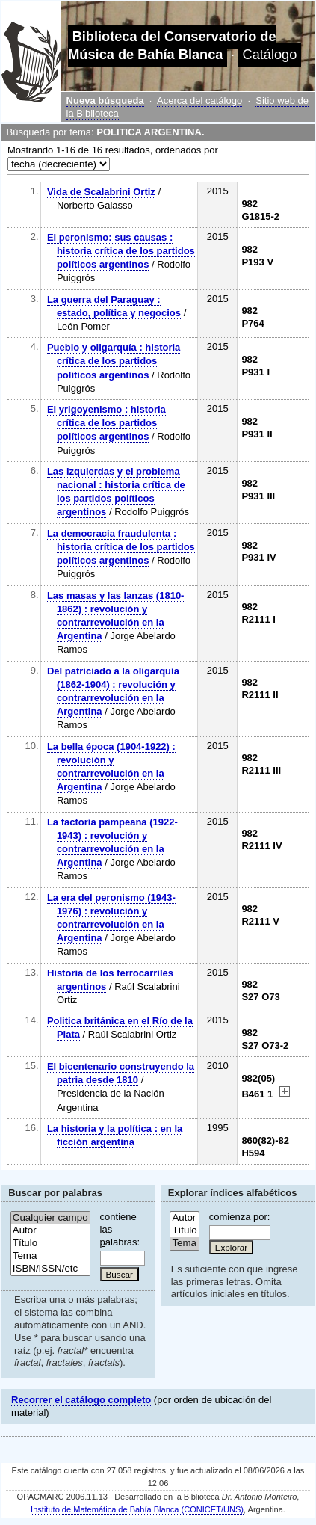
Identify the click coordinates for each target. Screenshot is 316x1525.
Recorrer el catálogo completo (81, 1399)
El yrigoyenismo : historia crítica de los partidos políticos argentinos (106, 423)
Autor (50, 1230)
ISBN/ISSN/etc (50, 1269)
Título (50, 1243)
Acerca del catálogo (199, 100)
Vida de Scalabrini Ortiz (101, 191)
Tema (50, 1256)
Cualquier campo (50, 1218)
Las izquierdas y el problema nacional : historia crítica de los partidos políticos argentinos (116, 492)
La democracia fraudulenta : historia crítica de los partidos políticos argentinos (121, 547)
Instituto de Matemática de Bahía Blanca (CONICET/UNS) (137, 1509)
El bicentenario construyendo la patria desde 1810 (120, 1073)
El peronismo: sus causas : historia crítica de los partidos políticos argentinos (121, 251)
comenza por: (239, 1216)
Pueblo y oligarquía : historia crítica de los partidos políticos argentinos (113, 361)
